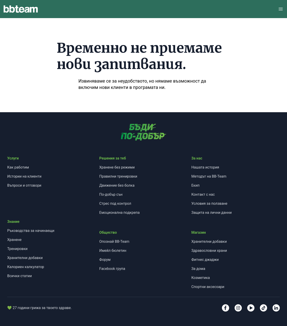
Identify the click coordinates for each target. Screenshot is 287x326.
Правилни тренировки (118, 176)
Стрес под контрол (115, 203)
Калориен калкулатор (25, 267)
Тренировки (17, 249)
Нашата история (205, 167)
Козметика (200, 278)
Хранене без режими (117, 167)
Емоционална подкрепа (119, 212)
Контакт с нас (203, 194)
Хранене (14, 240)
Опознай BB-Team (114, 241)
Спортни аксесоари (207, 287)
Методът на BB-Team (208, 176)
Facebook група (112, 269)
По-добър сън (110, 194)
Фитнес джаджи (205, 259)
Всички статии (19, 276)
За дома (198, 269)
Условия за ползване (209, 203)
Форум (105, 259)
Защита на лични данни (211, 212)
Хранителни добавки (25, 258)
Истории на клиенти (24, 176)
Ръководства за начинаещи (30, 230)
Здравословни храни (209, 250)
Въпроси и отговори (24, 185)
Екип (195, 185)
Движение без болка (116, 185)
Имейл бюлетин (112, 250)
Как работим (18, 167)
